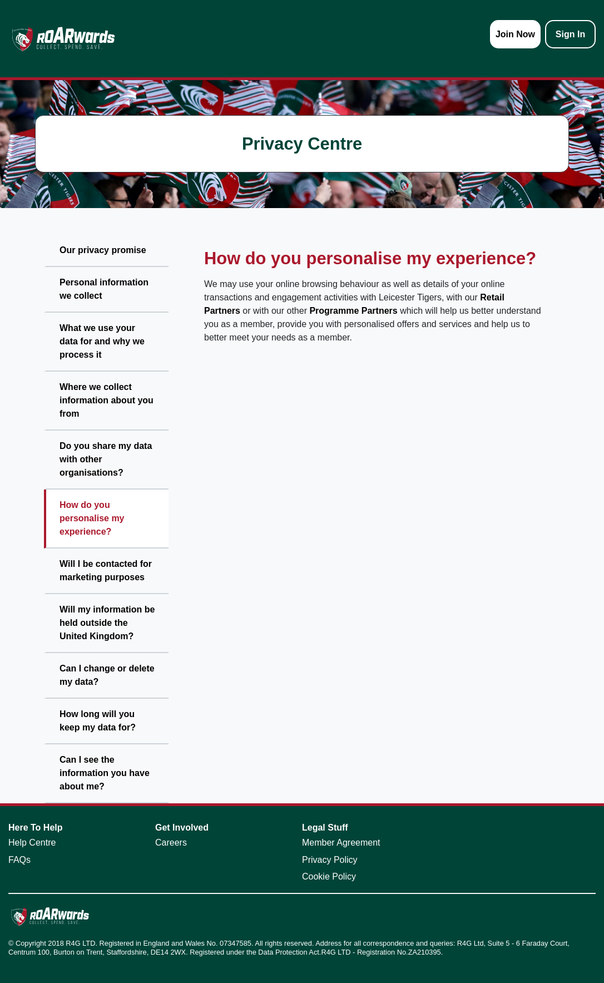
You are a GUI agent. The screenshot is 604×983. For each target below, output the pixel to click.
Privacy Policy (330, 860)
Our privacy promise (103, 250)
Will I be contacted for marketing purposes (106, 570)
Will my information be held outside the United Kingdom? (107, 623)
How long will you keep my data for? (98, 720)
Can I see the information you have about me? (105, 773)
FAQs (19, 860)
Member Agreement (341, 842)
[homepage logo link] (63, 39)
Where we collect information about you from (107, 400)
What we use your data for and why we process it (102, 341)
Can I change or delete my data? (107, 675)
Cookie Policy (329, 876)
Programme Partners (353, 310)
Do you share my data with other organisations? (106, 459)
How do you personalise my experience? (92, 518)
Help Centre (32, 842)
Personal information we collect (104, 289)
